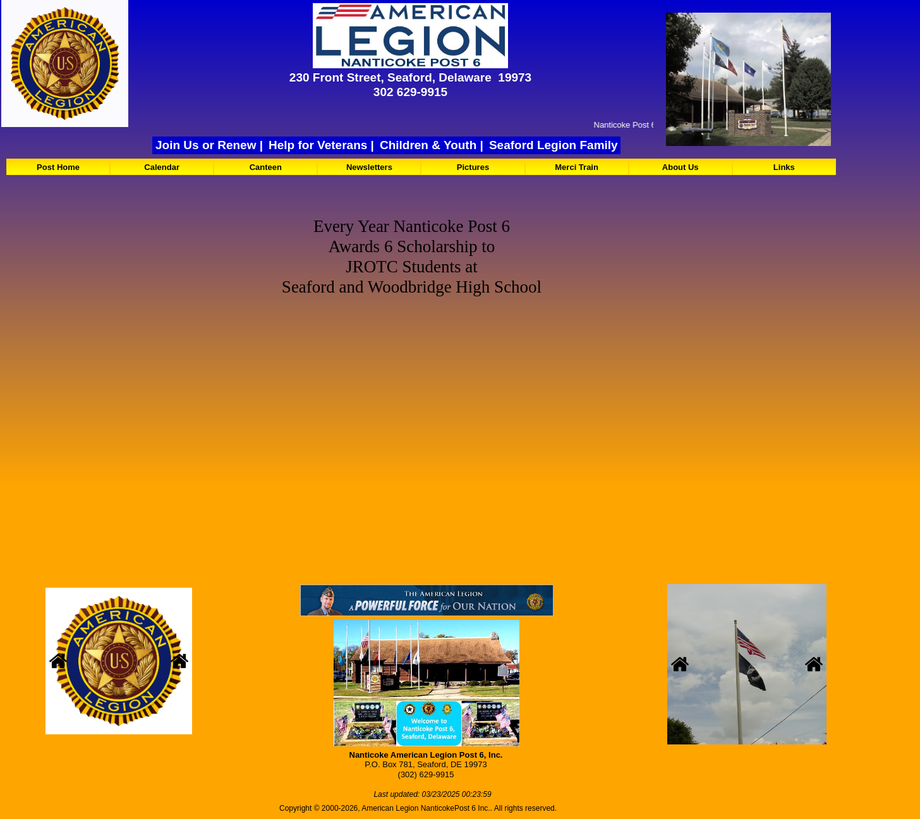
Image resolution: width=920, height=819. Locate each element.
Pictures (473, 167)
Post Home (58, 167)
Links (784, 167)
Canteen (266, 167)
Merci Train (576, 167)
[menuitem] (58, 167)
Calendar (161, 167)
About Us (680, 167)
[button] (58, 662)
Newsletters (369, 167)
